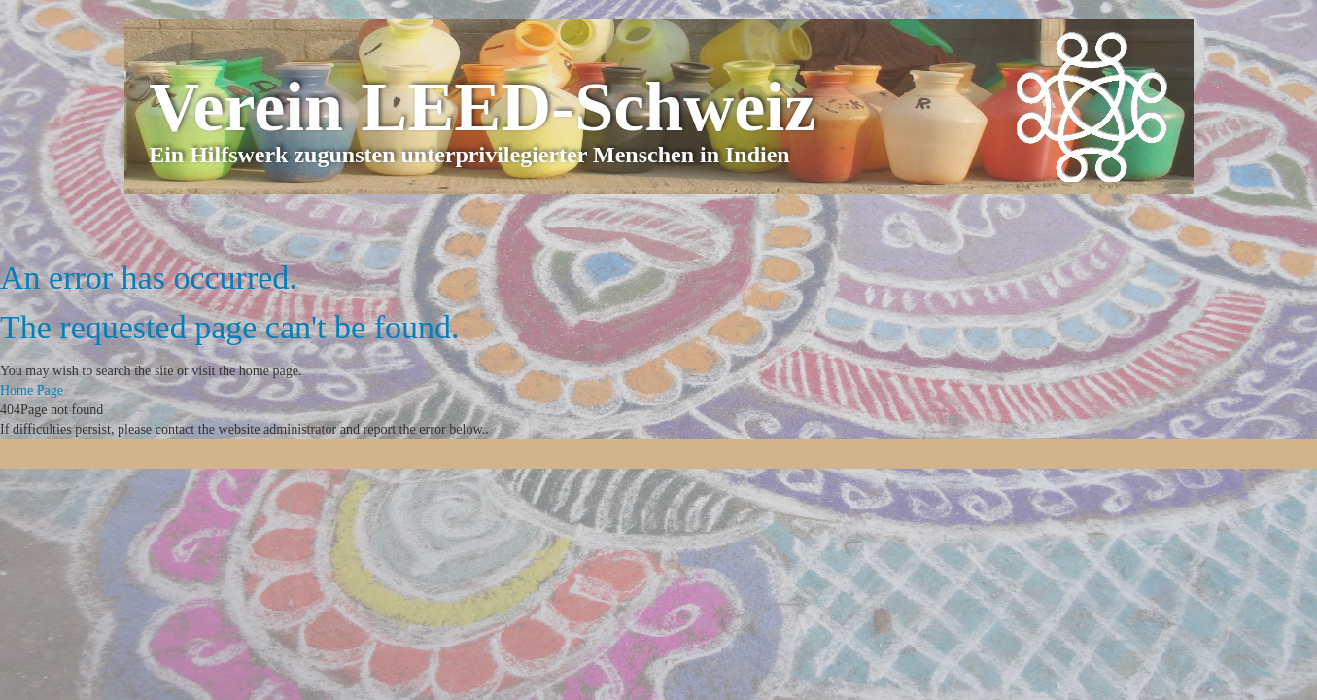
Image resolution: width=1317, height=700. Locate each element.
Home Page (31, 390)
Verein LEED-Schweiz (482, 107)
